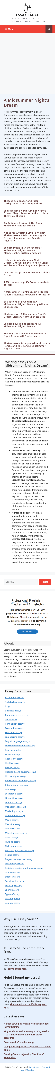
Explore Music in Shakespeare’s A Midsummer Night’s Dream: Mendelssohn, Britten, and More (23, 250)
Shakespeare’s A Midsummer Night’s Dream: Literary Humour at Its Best (25, 315)
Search (45, 581)
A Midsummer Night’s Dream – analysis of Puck (26, 283)
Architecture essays (15, 701)
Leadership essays (14, 793)
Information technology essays (20, 780)
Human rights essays (15, 776)
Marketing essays (14, 811)
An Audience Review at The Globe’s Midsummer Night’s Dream (24, 224)
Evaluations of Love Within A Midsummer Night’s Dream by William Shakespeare (26, 304)
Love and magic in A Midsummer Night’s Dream (27, 274)
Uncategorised (12, 898)
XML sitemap (34, 1067)
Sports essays (12, 889)
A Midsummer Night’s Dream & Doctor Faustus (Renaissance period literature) (27, 293)
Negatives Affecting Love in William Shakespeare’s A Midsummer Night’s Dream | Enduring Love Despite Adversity (25, 236)
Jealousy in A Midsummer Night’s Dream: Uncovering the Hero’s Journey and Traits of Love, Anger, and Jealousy (26, 263)
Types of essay (12, 894)
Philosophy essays (14, 846)
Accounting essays (14, 697)
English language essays (17, 741)
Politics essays (12, 854)
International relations (16, 784)
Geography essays (14, 758)
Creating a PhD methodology (19, 1042)
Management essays (15, 806)
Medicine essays (13, 824)
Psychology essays (14, 863)
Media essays (12, 819)
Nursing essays (12, 841)
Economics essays (14, 728)
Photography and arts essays (19, 850)
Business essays (13, 710)
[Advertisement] (27, 62)
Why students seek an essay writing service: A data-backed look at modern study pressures (27, 1034)
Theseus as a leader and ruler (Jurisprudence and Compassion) (23, 202)
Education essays (13, 732)
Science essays (12, 876)
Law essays (10, 789)
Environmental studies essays (20, 745)
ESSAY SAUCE (27, 15)
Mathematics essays (15, 815)
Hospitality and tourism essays (20, 771)
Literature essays (13, 802)
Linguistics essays (14, 798)
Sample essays (12, 872)
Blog (7, 706)
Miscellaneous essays (16, 832)
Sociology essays (13, 885)
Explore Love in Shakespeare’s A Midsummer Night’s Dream (22, 325)
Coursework (11, 719)
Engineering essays (15, 736)
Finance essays (12, 754)
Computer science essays (17, 715)
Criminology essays (15, 723)
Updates (30, 1070)
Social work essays (14, 881)
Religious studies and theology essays (24, 867)
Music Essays (11, 837)
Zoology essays (12, 902)
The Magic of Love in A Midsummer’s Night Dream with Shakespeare (25, 335)
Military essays (12, 828)
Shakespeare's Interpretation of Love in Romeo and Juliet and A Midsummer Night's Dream (27, 346)
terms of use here (17, 968)
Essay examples (13, 749)
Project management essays (19, 859)
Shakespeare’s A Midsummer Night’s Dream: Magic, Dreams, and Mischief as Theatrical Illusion (27, 213)
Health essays (12, 763)
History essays (12, 767)
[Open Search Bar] (48, 29)
